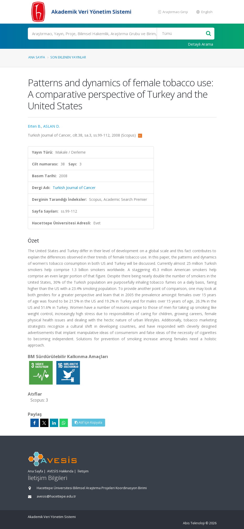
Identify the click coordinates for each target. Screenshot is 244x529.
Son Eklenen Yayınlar (68, 57)
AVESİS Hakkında (60, 471)
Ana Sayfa (36, 57)
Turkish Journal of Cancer (74, 187)
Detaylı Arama (200, 44)
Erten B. (34, 126)
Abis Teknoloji (194, 523)
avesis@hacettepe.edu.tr (56, 496)
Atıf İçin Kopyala (88, 422)
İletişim (83, 471)
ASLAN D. (51, 126)
